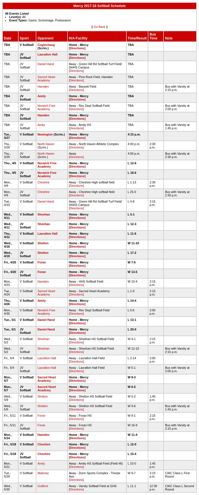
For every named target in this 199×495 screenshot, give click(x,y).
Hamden (43, 86)
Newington (45, 134)
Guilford (42, 486)
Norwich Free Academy (46, 107)
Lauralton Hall (47, 54)
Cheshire (43, 182)
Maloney (43, 473)
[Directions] (77, 48)
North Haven (45, 144)
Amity (41, 96)
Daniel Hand (45, 64)
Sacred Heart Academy (46, 78)
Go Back (99, 26)
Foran (41, 262)
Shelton (42, 243)
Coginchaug (46, 44)
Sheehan (43, 214)
